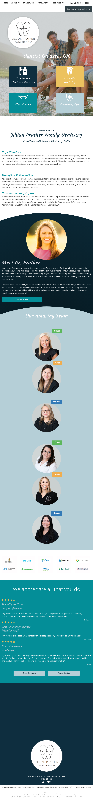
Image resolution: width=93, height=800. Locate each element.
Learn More (22, 299)
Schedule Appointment (78, 9)
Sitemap (88, 787)
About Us (15, 3)
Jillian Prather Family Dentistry (27, 787)
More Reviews (29, 673)
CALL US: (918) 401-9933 (79, 3)
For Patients (43, 3)
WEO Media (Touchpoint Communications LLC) (56, 787)
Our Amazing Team (46, 315)
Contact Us (58, 3)
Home (5, 3)
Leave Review (63, 673)
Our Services (28, 3)
